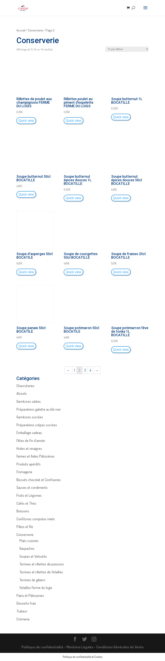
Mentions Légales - (81, 647)
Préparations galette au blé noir (38, 409)
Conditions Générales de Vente (120, 647)
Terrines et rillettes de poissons (41, 564)
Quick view (26, 120)
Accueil (20, 30)
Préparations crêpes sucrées (36, 425)
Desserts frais (26, 603)
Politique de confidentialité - (44, 647)
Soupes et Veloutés (33, 556)
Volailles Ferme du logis (35, 587)
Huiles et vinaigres (29, 448)
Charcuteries (25, 386)
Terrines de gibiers (32, 580)
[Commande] (127, 49)
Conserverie (35, 30)
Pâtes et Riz (24, 526)
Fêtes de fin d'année (30, 440)
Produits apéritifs (28, 464)
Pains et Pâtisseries (30, 595)
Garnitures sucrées (29, 417)
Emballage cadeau (29, 432)
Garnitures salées (28, 401)
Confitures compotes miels (35, 519)
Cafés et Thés (26, 503)
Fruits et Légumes (29, 495)
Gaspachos (26, 548)
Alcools (21, 393)
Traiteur (21, 611)
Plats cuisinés (29, 540)
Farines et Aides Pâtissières (35, 456)
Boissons (22, 511)
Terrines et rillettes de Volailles (41, 572)
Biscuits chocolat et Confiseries (38, 480)
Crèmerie (22, 619)
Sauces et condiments (32, 487)
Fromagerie (24, 472)
